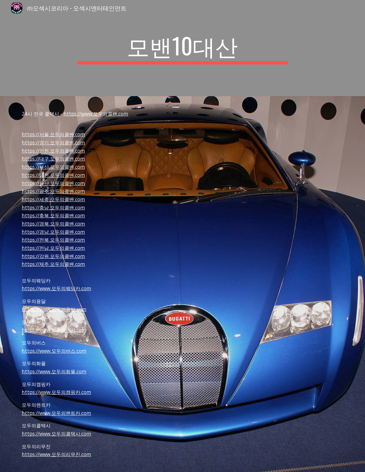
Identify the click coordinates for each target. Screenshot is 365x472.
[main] (182, 48)
